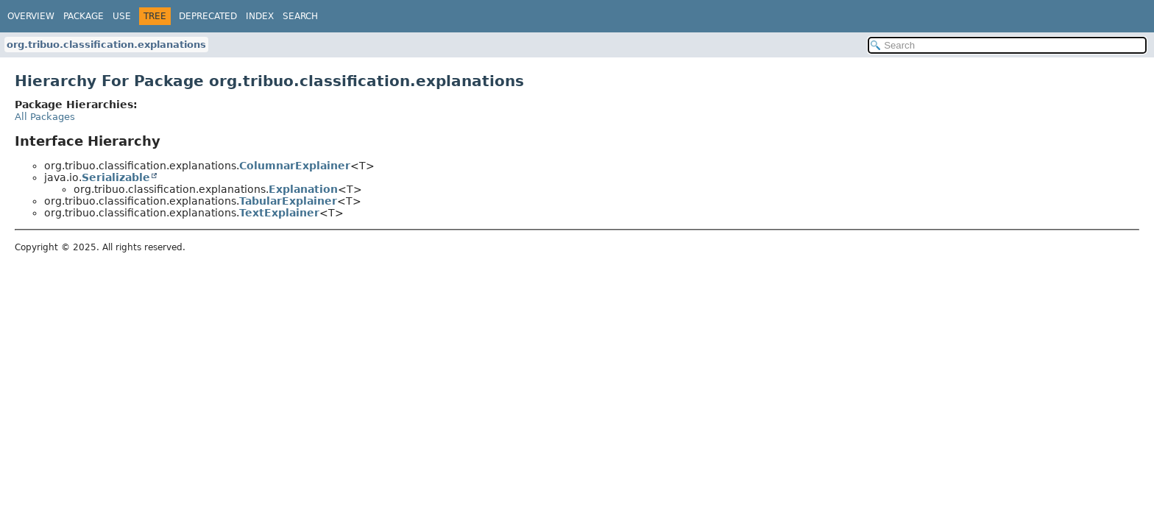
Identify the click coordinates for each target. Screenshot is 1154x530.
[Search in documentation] (1007, 45)
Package (83, 16)
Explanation (303, 189)
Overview (30, 16)
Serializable (116, 177)
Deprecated (208, 16)
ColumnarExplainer (294, 166)
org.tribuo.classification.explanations (106, 44)
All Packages (45, 116)
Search (300, 16)
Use (122, 16)
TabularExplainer (288, 201)
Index (260, 16)
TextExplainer (279, 213)
